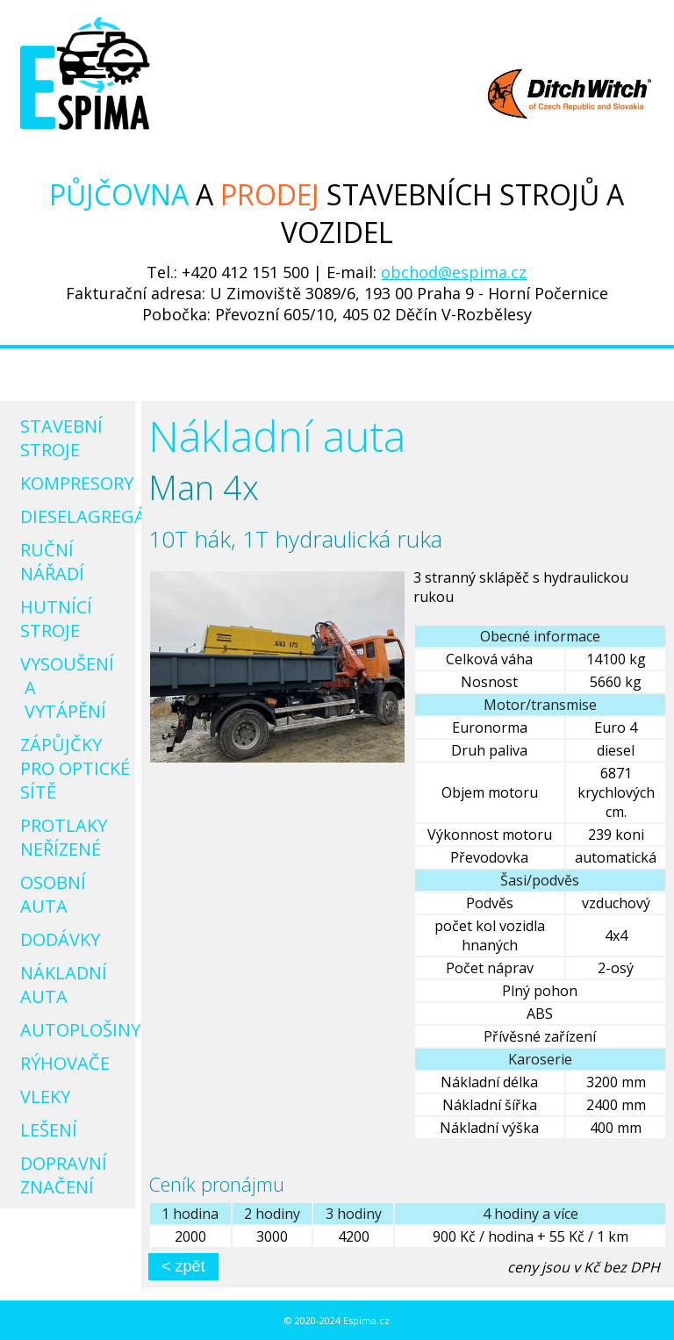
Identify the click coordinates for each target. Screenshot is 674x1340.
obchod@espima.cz (454, 272)
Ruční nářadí (52, 561)
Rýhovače (65, 1063)
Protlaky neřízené (63, 837)
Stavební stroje (61, 438)
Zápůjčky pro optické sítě (72, 768)
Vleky (45, 1096)
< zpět (183, 1266)
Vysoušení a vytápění (69, 687)
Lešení (48, 1130)
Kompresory (72, 483)
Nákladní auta (63, 984)
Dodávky (60, 939)
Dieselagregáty (72, 516)
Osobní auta (53, 894)
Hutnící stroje (56, 618)
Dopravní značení (63, 1175)
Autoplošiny (72, 1030)
